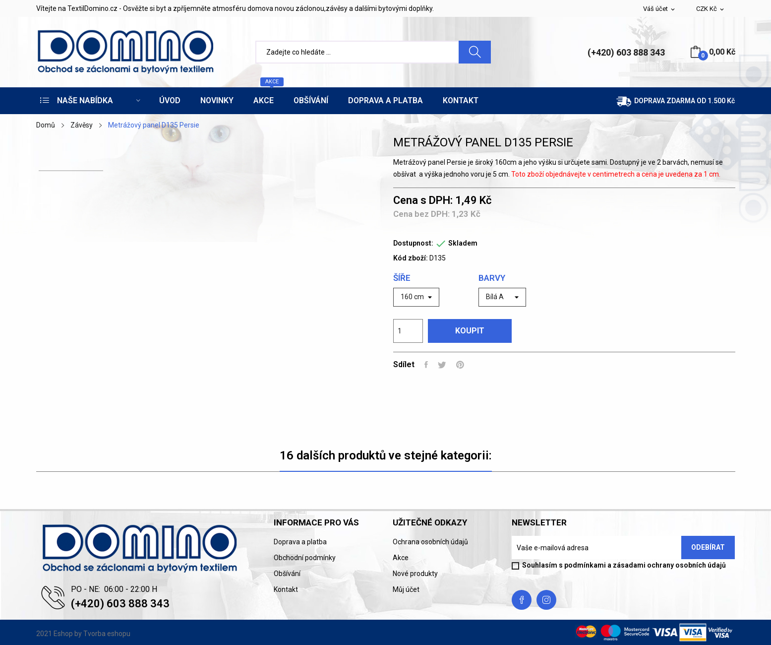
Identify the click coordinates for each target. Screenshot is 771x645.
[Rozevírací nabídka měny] (710, 9)
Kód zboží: (410, 258)
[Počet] (408, 331)
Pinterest (460, 364)
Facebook (522, 600)
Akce (401, 558)
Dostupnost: (413, 243)
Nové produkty (415, 574)
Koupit (469, 330)
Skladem (462, 243)
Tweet (442, 364)
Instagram (546, 600)
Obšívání (287, 574)
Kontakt (286, 589)
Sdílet (426, 364)
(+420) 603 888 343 (626, 52)
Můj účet (406, 589)
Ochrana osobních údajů (430, 542)
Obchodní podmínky (305, 558)
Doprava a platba (300, 542)
